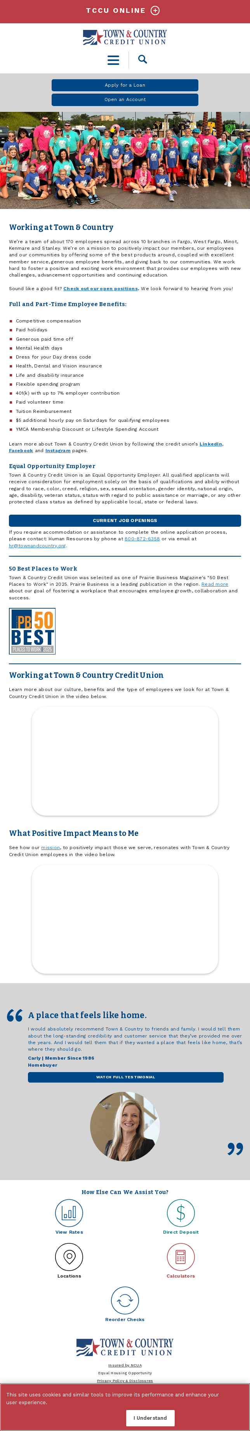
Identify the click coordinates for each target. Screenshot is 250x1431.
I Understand (150, 1418)
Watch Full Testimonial (125, 1076)
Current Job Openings (125, 520)
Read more (214, 584)
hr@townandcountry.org (37, 545)
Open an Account (125, 99)
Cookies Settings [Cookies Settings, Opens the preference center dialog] (94, 1418)
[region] (125, 1407)
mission (50, 847)
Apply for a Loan (125, 85)
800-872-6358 (142, 538)
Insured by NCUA (125, 1365)
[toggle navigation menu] (113, 60)
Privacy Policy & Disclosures (125, 1381)
